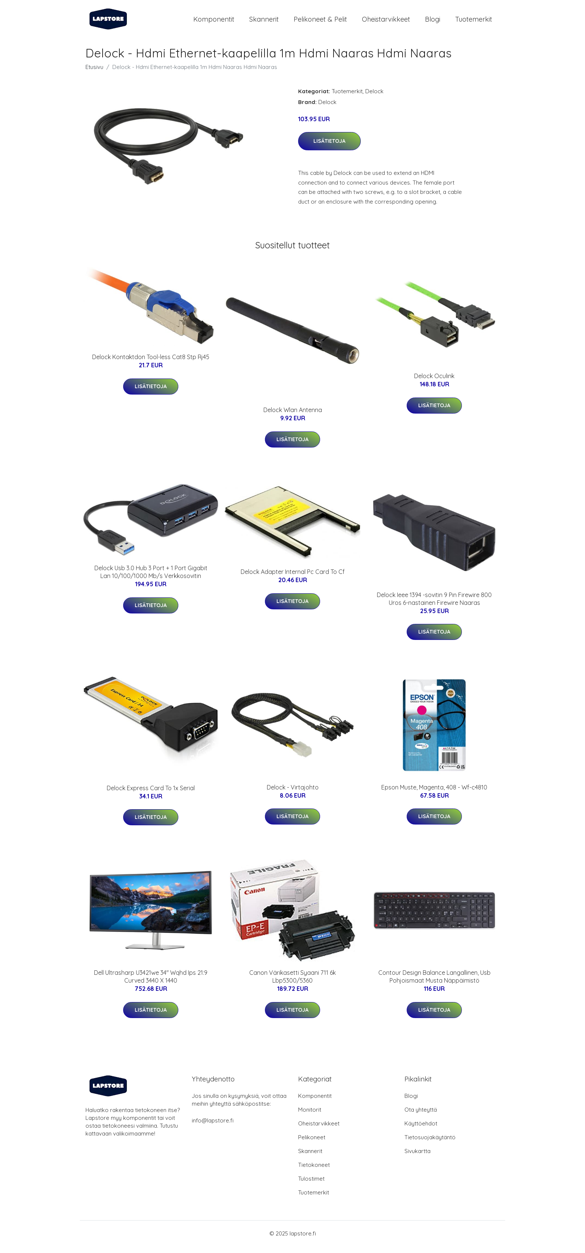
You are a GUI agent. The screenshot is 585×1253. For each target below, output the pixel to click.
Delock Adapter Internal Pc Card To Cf (293, 578)
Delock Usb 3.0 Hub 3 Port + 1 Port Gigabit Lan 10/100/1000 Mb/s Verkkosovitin (150, 578)
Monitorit (309, 1116)
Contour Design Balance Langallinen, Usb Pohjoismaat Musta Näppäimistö (434, 983)
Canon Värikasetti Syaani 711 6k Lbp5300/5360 (292, 983)
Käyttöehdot (420, 1130)
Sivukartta (417, 1157)
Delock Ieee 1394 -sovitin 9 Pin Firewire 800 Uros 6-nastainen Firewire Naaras (434, 605)
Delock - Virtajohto (293, 793)
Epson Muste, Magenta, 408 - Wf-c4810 (434, 793)
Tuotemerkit (473, 22)
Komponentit (213, 22)
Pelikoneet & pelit (320, 22)
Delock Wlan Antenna (292, 416)
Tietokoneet (314, 1171)
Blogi (432, 22)
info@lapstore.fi (213, 1127)
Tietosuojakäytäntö (430, 1143)
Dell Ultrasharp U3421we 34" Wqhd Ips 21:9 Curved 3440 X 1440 (150, 983)
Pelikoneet (311, 1143)
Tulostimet (311, 1185)
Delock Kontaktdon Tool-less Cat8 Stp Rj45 (150, 363)
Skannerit (264, 22)
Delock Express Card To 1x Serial (151, 794)
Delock (374, 97)
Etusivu (94, 73)
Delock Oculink (434, 382)
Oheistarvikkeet (386, 22)
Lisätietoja (329, 147)
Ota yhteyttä (420, 1116)
